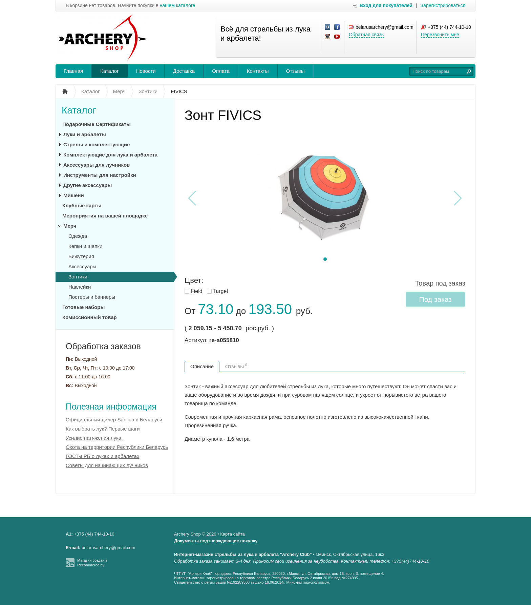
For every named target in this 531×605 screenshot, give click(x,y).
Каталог (109, 71)
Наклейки (79, 287)
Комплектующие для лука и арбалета (110, 155)
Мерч (69, 226)
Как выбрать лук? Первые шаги (103, 429)
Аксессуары (82, 266)
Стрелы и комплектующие (96, 144)
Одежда (77, 236)
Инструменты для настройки (99, 175)
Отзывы (295, 71)
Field (197, 291)
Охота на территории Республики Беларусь (117, 447)
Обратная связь (366, 34)
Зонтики (77, 276)
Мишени (73, 195)
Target (220, 291)
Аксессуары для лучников (96, 165)
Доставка (184, 71)
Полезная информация (111, 406)
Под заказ (435, 299)
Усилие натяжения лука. (94, 438)
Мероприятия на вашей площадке (105, 215)
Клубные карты (81, 205)
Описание (202, 366)
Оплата (221, 71)
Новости (146, 71)
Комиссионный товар (89, 317)
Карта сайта (232, 534)
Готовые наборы (83, 307)
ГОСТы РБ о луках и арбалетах (102, 456)
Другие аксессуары (87, 185)
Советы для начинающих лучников (107, 465)
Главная (73, 71)
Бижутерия (81, 256)
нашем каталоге (177, 5)
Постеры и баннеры (91, 297)
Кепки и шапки (85, 246)
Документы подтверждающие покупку (216, 540)
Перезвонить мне (440, 34)
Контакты (258, 71)
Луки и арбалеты (84, 134)
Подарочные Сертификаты (96, 124)
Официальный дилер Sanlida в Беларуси (114, 419)
